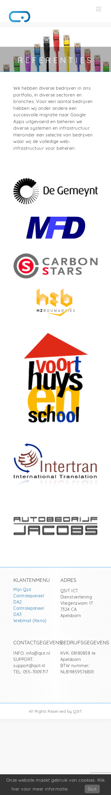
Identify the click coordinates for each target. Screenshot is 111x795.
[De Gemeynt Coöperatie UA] (55, 180)
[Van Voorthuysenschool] (55, 333)
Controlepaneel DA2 (28, 598)
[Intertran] (55, 445)
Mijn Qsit (22, 589)
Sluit (92, 789)
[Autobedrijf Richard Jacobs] (55, 519)
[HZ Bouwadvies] (55, 287)
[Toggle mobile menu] (99, 9)
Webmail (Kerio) (29, 620)
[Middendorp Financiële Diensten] (55, 219)
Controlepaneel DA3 (28, 611)
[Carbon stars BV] (55, 255)
